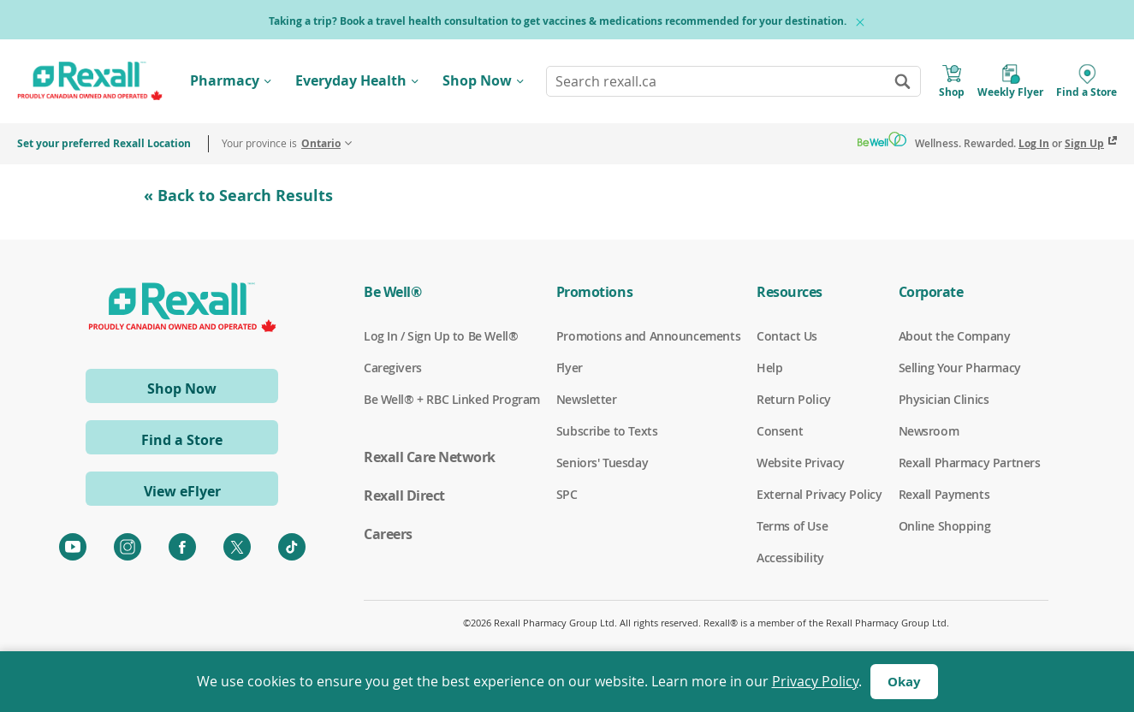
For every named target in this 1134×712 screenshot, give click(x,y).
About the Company (955, 336)
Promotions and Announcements (648, 336)
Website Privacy (801, 463)
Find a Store (182, 439)
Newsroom (929, 431)
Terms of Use (792, 526)
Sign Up (1084, 143)
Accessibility (790, 558)
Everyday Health (351, 80)
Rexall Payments (944, 494)
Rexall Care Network (430, 457)
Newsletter (586, 399)
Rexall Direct (404, 495)
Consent (780, 431)
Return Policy (794, 399)
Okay (904, 682)
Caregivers (393, 368)
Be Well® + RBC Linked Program (452, 399)
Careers (388, 534)
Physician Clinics (944, 399)
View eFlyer (182, 491)
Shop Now (477, 80)
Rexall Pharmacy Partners (970, 463)
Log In (1033, 143)
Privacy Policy (815, 681)
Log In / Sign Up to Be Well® (441, 336)
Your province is (281, 143)
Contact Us (787, 336)
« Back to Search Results (238, 195)
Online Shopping (945, 526)
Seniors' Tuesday (602, 463)
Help (769, 368)
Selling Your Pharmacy (960, 368)
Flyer (569, 368)
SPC (567, 494)
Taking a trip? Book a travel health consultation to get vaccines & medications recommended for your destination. (557, 21)
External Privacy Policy (819, 494)
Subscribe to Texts (606, 431)
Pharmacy (224, 80)
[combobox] (733, 81)
